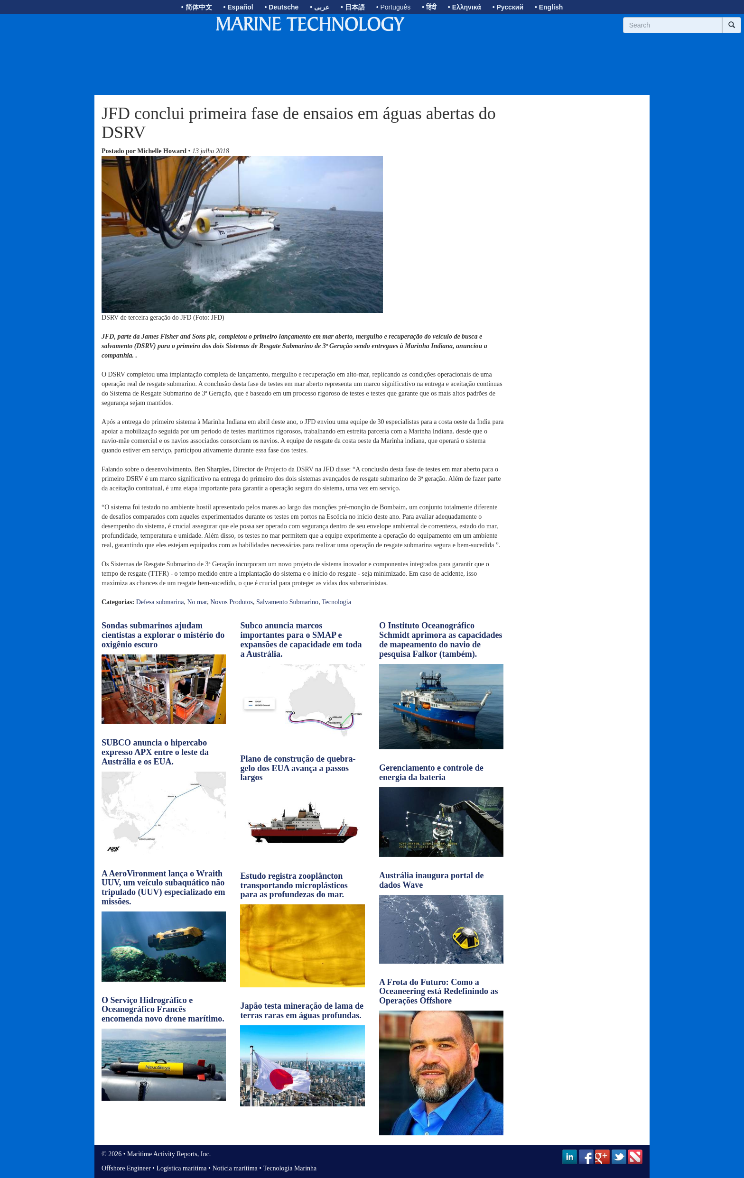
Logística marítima (181, 1168)
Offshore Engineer (126, 1168)
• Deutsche (282, 7)
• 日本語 (353, 7)
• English (549, 7)
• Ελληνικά (464, 7)
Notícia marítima (235, 1168)
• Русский (508, 7)
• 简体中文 (196, 7)
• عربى (319, 7)
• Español (238, 7)
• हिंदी (429, 7)
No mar (197, 602)
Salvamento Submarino (287, 602)
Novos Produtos (231, 602)
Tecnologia (336, 602)
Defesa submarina (160, 602)
